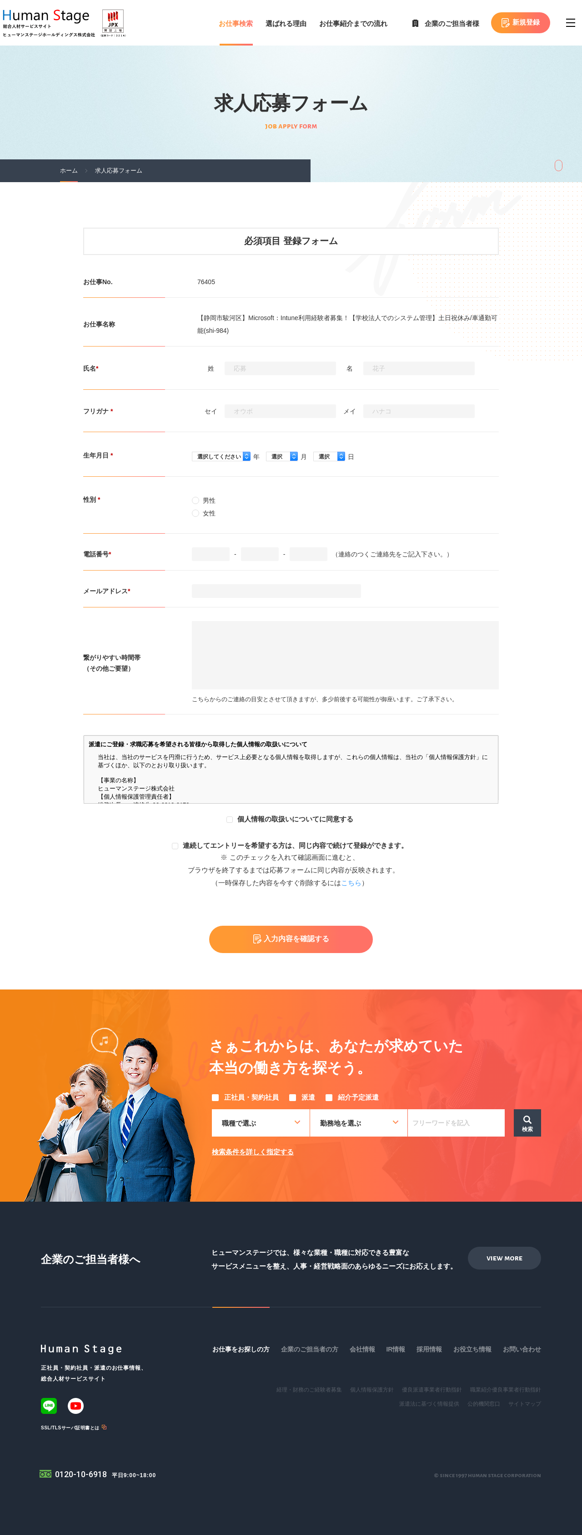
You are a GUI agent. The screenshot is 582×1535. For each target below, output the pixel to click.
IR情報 (395, 1349)
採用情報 (429, 1349)
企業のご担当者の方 (309, 1349)
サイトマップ (524, 1404)
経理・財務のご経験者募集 (309, 1390)
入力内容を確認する (296, 939)
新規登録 (526, 22)
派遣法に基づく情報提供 (429, 1404)
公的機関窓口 (483, 1404)
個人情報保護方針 (372, 1390)
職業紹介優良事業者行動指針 (505, 1390)
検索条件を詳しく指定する (253, 1152)
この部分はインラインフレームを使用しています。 (291, 769)
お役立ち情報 (472, 1349)
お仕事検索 (236, 23)
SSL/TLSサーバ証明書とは (70, 1427)
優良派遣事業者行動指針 (432, 1390)
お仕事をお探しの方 (241, 1349)
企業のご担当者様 (452, 23)
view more (504, 1258)
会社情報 (362, 1349)
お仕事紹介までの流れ (353, 23)
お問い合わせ (522, 1349)
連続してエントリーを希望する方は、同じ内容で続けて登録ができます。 (290, 845)
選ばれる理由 (286, 23)
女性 (204, 513)
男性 (204, 500)
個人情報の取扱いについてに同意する (289, 819)
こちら (351, 883)
